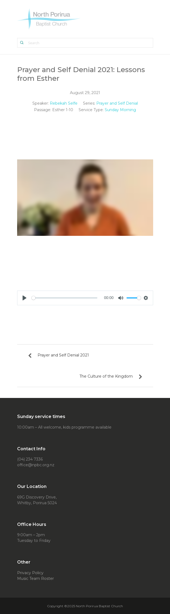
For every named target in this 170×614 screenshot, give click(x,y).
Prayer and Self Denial (117, 103)
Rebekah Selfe (64, 103)
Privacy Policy (30, 572)
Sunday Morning (120, 109)
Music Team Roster (35, 578)
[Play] (24, 298)
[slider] (65, 298)
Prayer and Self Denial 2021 (63, 355)
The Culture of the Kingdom (106, 376)
